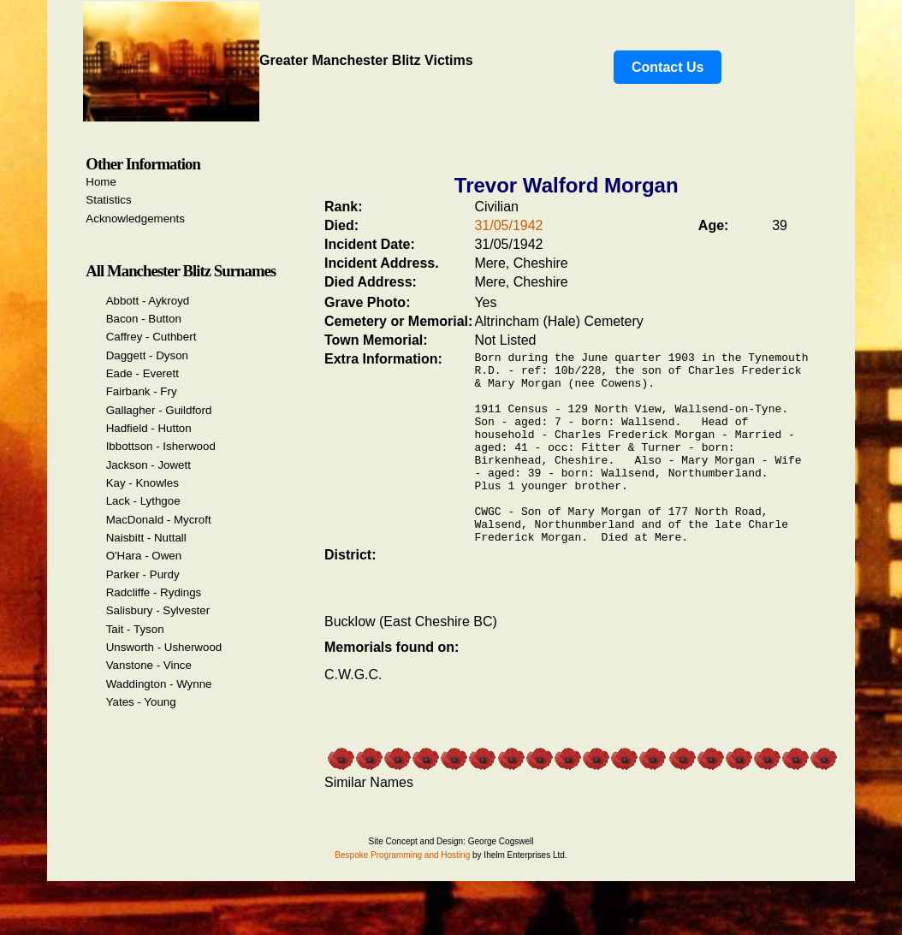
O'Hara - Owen (143, 555)
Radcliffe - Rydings (154, 592)
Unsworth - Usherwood (164, 647)
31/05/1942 (508, 225)
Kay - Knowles (142, 482)
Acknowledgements (135, 218)
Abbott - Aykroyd (148, 300)
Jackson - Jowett (148, 465)
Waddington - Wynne (159, 684)
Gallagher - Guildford (159, 410)
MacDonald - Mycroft (158, 519)
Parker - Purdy (143, 574)
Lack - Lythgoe (143, 500)
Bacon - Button (143, 318)
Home (101, 181)
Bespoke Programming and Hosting (402, 893)
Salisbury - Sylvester (158, 610)
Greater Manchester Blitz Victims (278, 60)
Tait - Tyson (135, 629)
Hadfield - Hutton (149, 428)
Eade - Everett (142, 373)
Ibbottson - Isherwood (161, 446)
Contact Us (667, 67)
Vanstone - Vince (149, 665)
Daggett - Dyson (147, 355)
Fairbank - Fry (141, 391)
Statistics (108, 199)
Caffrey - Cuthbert (151, 336)
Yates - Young (141, 701)
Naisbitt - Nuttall (146, 537)
